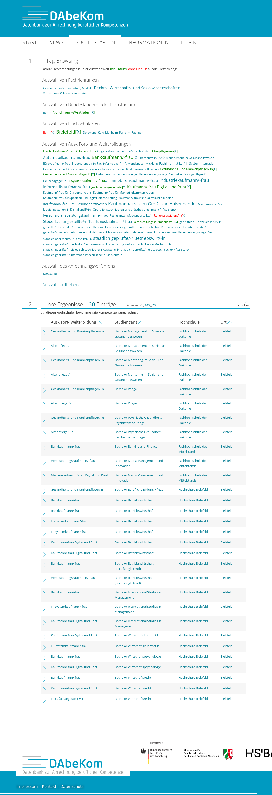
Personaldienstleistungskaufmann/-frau (75, 215)
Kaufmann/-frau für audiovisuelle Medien (146, 198)
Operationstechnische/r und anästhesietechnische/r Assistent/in (135, 209)
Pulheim (124, 132)
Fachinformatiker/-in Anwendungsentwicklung (127, 163)
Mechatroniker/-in (210, 204)
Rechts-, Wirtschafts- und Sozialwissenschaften (137, 87)
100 (147, 305)
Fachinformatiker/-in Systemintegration (187, 163)
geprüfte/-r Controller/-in (59, 227)
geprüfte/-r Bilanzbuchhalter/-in (200, 222)
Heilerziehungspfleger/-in (156, 174)
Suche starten (95, 42)
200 (154, 305)
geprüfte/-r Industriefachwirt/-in (145, 227)
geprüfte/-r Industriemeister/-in (188, 227)
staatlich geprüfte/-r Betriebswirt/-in (129, 238)
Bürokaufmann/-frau (56, 163)
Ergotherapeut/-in (84, 163)
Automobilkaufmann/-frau (66, 157)
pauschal (50, 273)
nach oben (242, 305)
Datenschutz (72, 786)
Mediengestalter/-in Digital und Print (67, 209)
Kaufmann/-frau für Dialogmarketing (67, 192)
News (56, 42)
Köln (101, 132)
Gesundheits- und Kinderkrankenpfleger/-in (72, 169)
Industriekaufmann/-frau (184, 180)
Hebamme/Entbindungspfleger (116, 174)
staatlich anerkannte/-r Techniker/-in (67, 239)
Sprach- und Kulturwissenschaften (65, 93)
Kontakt (49, 786)
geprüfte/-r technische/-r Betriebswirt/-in (70, 232)
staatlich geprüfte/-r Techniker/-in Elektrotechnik (75, 244)
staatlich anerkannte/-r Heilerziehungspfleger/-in (179, 232)
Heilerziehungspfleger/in (190, 174)
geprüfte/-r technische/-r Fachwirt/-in (125, 151)
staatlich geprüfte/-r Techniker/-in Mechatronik (140, 244)
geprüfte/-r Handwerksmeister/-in (100, 227)
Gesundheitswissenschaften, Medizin (67, 88)
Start (29, 42)
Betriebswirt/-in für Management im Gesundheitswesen (177, 158)
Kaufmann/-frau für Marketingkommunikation (123, 192)
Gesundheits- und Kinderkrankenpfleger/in (130, 169)
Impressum (27, 786)
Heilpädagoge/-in (54, 181)
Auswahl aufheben (60, 285)
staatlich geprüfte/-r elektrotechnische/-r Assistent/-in (156, 249)
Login (189, 42)
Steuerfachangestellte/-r (65, 221)
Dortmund (89, 132)
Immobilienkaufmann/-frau (133, 180)
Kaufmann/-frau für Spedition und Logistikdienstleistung (80, 198)
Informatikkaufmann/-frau (66, 186)
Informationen (148, 42)
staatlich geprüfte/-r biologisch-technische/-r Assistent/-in (81, 249)
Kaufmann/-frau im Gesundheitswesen (75, 203)
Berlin (47, 113)
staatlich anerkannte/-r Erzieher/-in (122, 232)
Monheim (111, 132)
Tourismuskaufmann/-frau (110, 221)
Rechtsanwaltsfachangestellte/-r (131, 215)
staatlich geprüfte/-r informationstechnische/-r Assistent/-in (82, 255)
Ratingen (137, 132)
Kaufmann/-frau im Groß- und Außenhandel (152, 203)
